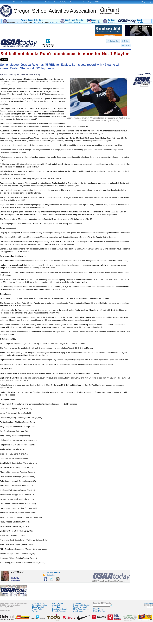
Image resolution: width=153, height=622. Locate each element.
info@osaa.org (148, 603)
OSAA (77, 603)
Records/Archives (59, 611)
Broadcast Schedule (59, 609)
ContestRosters (110, 21)
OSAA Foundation (39, 607)
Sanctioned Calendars (75, 20)
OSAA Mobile (98, 609)
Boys (22, 22)
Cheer (70, 22)
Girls (17, 22)
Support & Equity (60, 2)
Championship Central (81, 605)
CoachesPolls (140, 21)
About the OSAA (38, 603)
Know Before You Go (80, 607)
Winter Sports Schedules (32, 20)
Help (143, 2)
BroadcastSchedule (95, 21)
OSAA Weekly (57, 603)
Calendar (73, 2)
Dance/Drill (77, 22)
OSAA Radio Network (81, 609)
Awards (81, 2)
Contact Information (39, 605)
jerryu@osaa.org (51, 572)
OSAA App (99, 611)
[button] (113, 41)
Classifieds (56, 605)
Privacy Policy (37, 609)
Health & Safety (45, 2)
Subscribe (49, 575)
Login (150, 2)
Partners (35, 611)
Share (12, 59)
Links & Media (78, 611)
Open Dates (56, 607)
